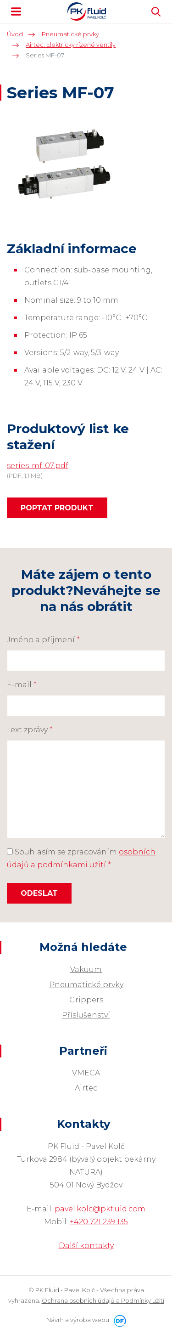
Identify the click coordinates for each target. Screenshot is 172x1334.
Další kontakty (86, 1245)
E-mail (22, 684)
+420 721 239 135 (99, 1221)
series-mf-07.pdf (37, 465)
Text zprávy (30, 729)
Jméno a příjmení (43, 639)
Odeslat (39, 893)
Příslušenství (86, 1015)
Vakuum (86, 969)
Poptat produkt (57, 507)
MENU (16, 11)
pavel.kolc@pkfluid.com (100, 1208)
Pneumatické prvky (86, 984)
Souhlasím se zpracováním (81, 858)
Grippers (86, 999)
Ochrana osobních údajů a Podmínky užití (103, 1300)
